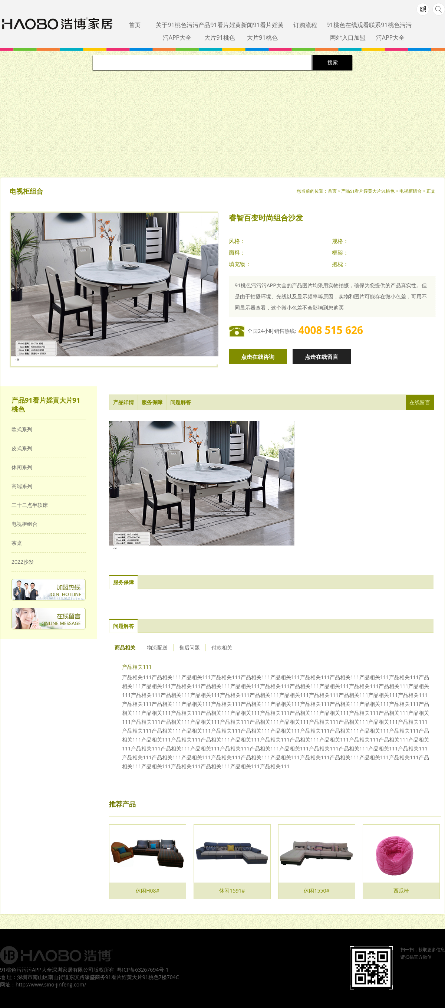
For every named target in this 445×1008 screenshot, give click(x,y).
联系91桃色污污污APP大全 (390, 31)
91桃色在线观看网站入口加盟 (347, 31)
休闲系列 (21, 467)
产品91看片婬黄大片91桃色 (219, 31)
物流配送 (157, 647)
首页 (135, 25)
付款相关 (221, 647)
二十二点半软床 (29, 504)
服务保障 (152, 402)
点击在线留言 (321, 356)
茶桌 (16, 542)
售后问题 (189, 647)
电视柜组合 (410, 191)
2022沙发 (22, 561)
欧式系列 (21, 429)
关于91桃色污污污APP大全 (177, 31)
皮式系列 (21, 448)
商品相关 (125, 647)
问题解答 (180, 402)
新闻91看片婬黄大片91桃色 (262, 31)
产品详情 (123, 402)
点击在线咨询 (257, 356)
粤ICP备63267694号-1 (143, 969)
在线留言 (419, 402)
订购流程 (305, 25)
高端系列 (21, 486)
